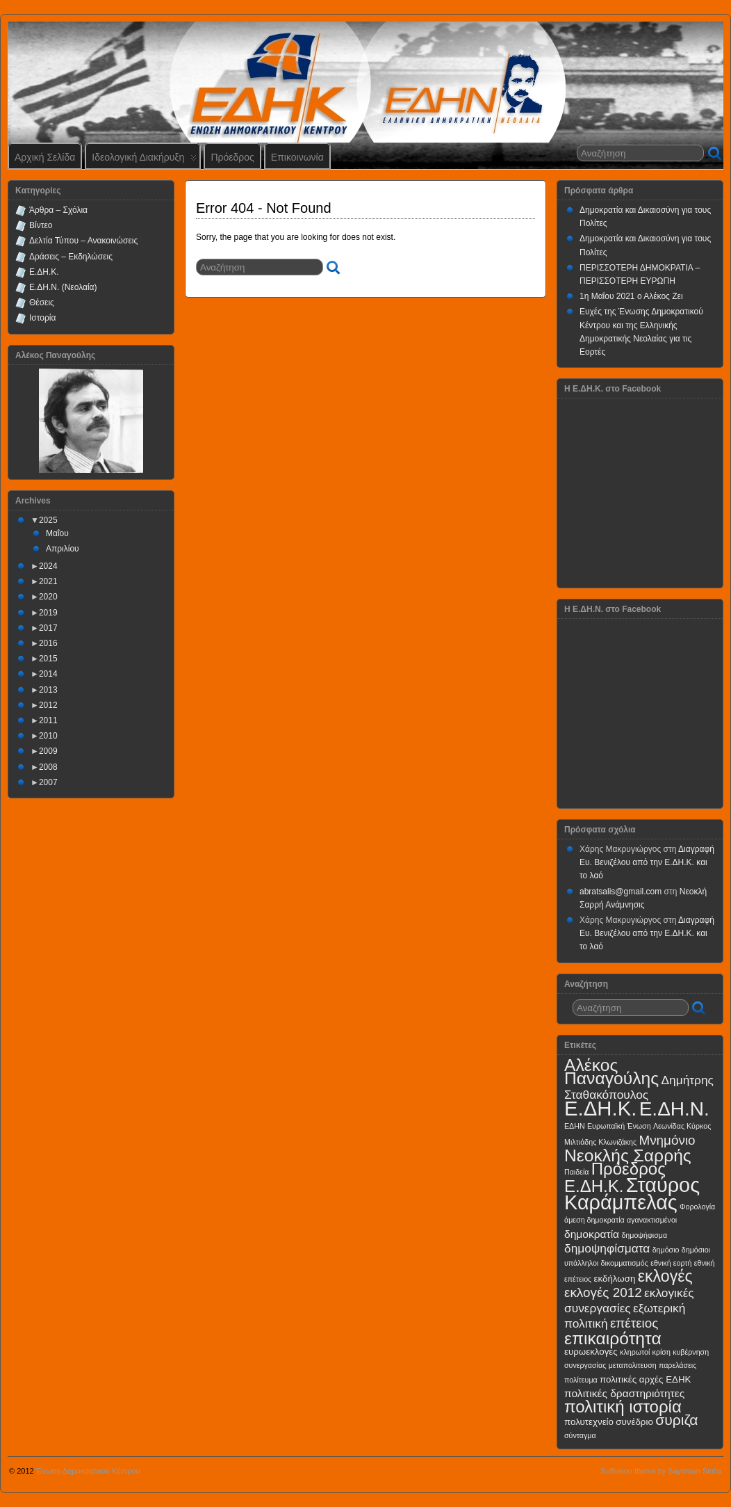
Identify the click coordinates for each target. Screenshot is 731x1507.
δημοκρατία (591, 1234)
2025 (48, 520)
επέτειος (634, 1323)
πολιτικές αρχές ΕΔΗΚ (645, 1379)
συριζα (676, 1420)
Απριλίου (62, 549)
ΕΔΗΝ (574, 1126)
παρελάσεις (677, 1365)
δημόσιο (666, 1250)
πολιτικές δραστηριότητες (624, 1393)
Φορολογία (697, 1206)
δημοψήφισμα (644, 1235)
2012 (48, 705)
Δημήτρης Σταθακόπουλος (639, 1087)
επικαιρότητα (613, 1338)
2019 (48, 613)
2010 (48, 736)
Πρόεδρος (232, 157)
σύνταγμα (580, 1435)
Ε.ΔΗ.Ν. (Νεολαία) (63, 287)
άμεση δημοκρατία (594, 1220)
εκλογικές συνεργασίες (629, 1300)
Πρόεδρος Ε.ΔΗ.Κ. (615, 1177)
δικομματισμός (624, 1263)
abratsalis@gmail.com (621, 891)
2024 (48, 566)
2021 (48, 581)
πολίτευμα (581, 1380)
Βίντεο (40, 225)
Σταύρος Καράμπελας (632, 1194)
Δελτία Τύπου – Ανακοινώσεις (83, 240)
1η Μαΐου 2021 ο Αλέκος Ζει (631, 296)
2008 (48, 767)
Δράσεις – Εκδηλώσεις (71, 256)
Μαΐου (57, 533)
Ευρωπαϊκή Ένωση (619, 1126)
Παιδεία (576, 1172)
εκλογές (665, 1276)
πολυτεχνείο (589, 1422)
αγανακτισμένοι (652, 1220)
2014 (48, 674)
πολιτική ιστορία (623, 1406)
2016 (48, 643)
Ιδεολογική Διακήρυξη (144, 160)
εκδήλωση (615, 1278)
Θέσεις (41, 302)
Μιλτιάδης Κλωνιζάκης (600, 1142)
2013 (48, 690)
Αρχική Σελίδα (45, 157)
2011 (48, 720)
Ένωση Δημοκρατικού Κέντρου (88, 1471)
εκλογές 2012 (603, 1292)
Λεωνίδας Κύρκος (682, 1126)
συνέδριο (634, 1422)
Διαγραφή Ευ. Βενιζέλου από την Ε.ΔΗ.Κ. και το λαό (647, 862)
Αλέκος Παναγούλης (611, 1072)
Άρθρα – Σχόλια (58, 210)
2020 (48, 597)
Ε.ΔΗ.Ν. (674, 1109)
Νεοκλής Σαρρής (627, 1155)
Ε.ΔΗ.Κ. (44, 272)
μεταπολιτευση (633, 1365)
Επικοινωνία (297, 157)
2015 (48, 658)
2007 (48, 782)
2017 (48, 628)
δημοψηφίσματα (607, 1248)
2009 (48, 751)
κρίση (661, 1352)
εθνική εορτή (670, 1263)
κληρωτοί (635, 1352)
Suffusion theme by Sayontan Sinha (661, 1471)
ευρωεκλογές (591, 1351)
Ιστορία (42, 318)
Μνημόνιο (667, 1140)
